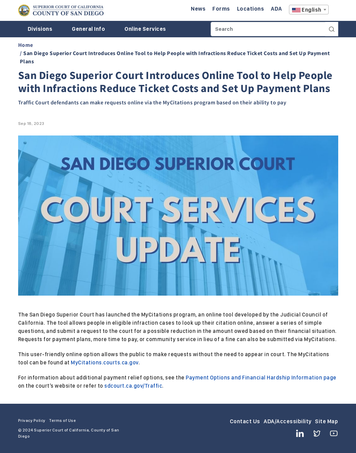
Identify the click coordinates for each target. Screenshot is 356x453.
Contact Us (245, 421)
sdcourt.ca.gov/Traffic (133, 386)
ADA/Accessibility (288, 421)
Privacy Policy (31, 420)
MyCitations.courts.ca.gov (105, 362)
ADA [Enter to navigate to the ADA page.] (276, 8)
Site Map (326, 421)
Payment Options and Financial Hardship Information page (261, 377)
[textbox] (308, 10)
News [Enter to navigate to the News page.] (198, 8)
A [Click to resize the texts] (333, 11)
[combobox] (309, 9)
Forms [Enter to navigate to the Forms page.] (221, 8)
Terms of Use (62, 420)
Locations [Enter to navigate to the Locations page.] (250, 8)
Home (25, 44)
